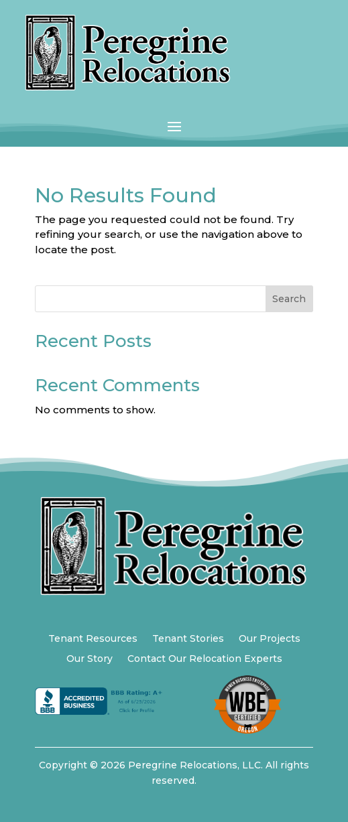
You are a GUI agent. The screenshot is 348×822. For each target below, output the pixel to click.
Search (289, 299)
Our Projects (269, 639)
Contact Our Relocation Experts (204, 659)
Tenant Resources (92, 639)
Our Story (89, 659)
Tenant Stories (188, 639)
